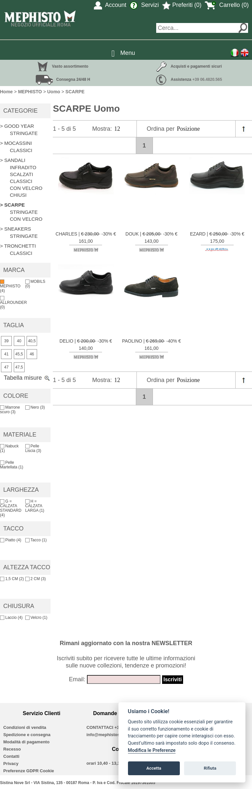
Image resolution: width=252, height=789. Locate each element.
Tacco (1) (36, 540)
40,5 (31, 341)
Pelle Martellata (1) (11, 464)
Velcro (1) (36, 617)
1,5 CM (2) (12, 578)
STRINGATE (24, 133)
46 (32, 354)
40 (19, 341)
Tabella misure (27, 377)
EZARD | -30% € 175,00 (217, 241)
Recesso (12, 749)
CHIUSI (18, 195)
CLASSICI (21, 150)
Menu (127, 53)
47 (6, 367)
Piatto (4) (10, 540)
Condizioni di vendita (24, 727)
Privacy (10, 763)
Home (6, 91)
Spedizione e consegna (27, 734)
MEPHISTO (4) (10, 286)
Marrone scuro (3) (10, 409)
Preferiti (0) (181, 5)
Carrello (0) (227, 5)
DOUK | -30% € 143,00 (151, 241)
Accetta (153, 768)
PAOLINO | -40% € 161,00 (151, 348)
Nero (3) (35, 407)
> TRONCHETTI (18, 246)
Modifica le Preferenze (152, 750)
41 (6, 354)
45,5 (19, 354)
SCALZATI (21, 174)
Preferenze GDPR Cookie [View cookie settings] (28, 770)
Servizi (144, 5)
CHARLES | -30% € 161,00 (85, 241)
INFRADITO (23, 167)
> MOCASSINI (16, 143)
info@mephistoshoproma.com (117, 734)
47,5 (19, 367)
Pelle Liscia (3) (33, 448)
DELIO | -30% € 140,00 (85, 348)
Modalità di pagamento (26, 741)
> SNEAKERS (15, 229)
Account (110, 5)
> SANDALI (12, 160)
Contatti (11, 756)
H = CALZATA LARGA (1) (34, 506)
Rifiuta (210, 768)
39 (6, 341)
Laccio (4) (11, 617)
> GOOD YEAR (17, 126)
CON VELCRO (26, 188)
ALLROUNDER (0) (13, 302)
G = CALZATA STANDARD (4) (10, 508)
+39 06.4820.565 (207, 79)
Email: (77, 679)
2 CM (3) (35, 578)
